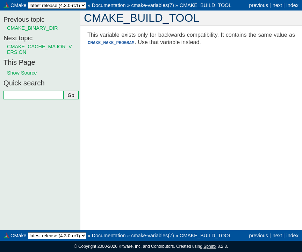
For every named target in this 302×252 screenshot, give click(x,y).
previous (258, 5)
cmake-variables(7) (152, 5)
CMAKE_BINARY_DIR (32, 28)
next (277, 5)
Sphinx (209, 246)
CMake (18, 5)
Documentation (109, 5)
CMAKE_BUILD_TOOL (206, 5)
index (293, 5)
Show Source (22, 73)
